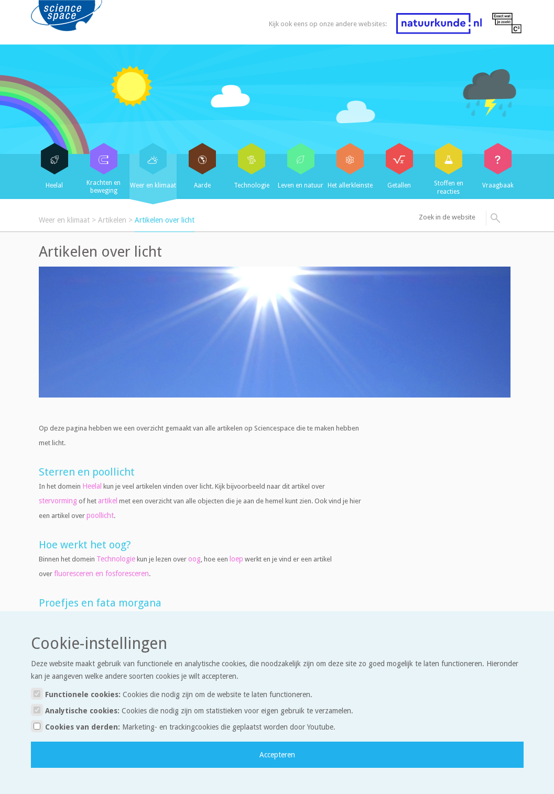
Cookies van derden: (183, 726)
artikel (107, 501)
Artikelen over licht (164, 220)
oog (194, 559)
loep (236, 559)
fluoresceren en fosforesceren (101, 573)
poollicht (100, 515)
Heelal (92, 486)
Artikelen (112, 220)
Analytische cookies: (192, 710)
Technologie (115, 559)
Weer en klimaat (64, 220)
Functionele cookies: (171, 694)
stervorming (58, 501)
